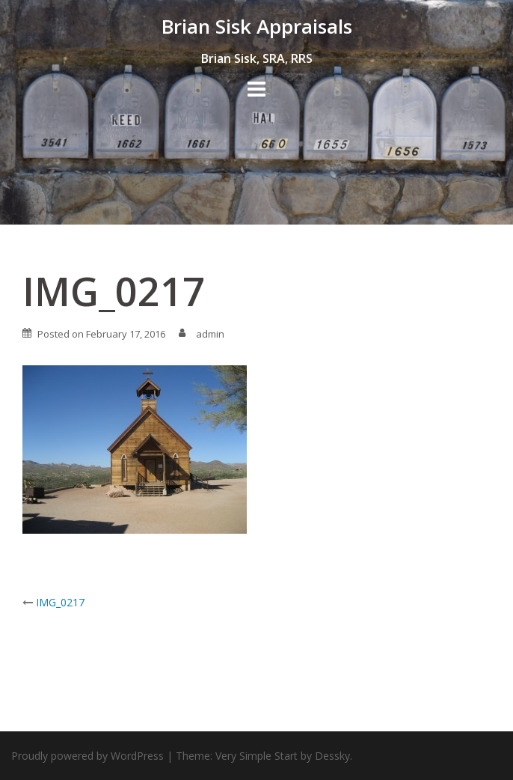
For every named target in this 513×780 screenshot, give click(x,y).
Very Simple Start (256, 756)
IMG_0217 (60, 602)
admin (210, 334)
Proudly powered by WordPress (87, 756)
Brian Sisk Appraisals (257, 26)
